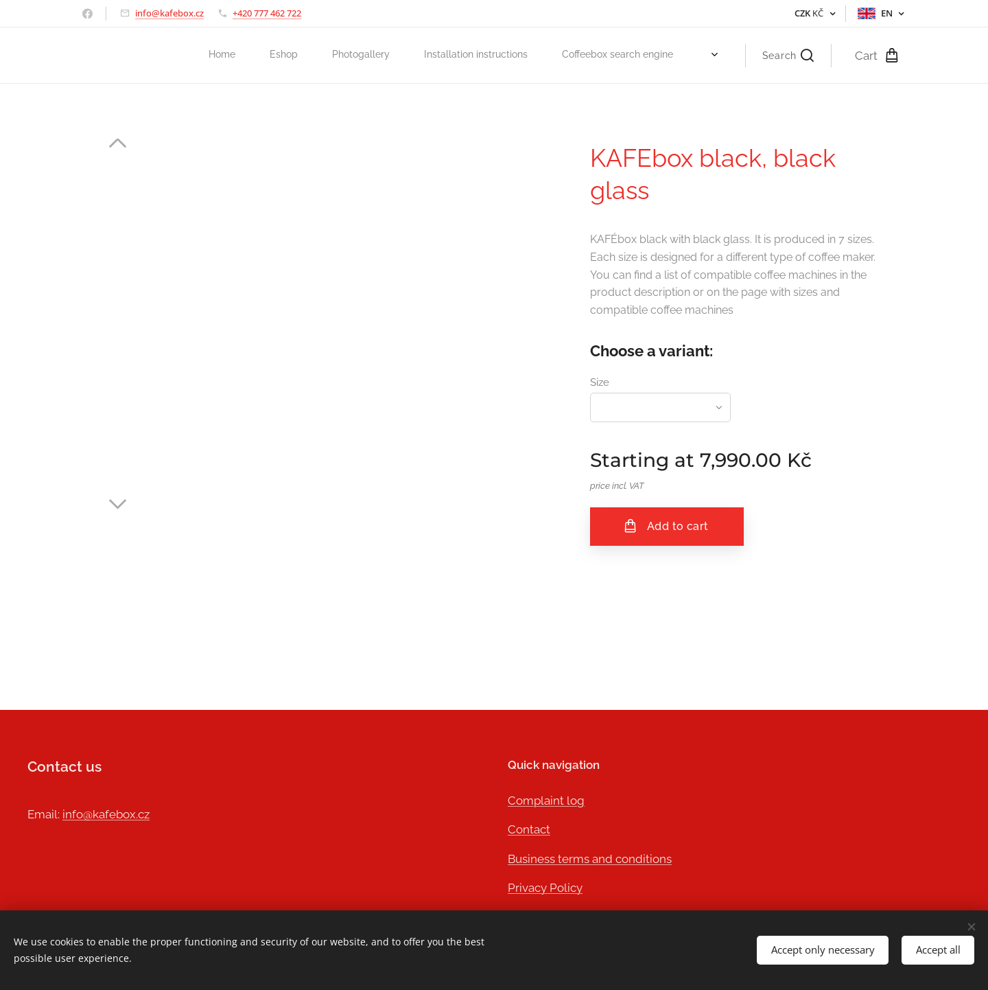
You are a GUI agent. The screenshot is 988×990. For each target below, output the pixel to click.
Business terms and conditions (590, 858)
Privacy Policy (545, 888)
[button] (788, 55)
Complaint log (546, 800)
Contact (529, 829)
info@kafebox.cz (169, 13)
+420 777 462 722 (267, 13)
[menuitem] (515, 55)
